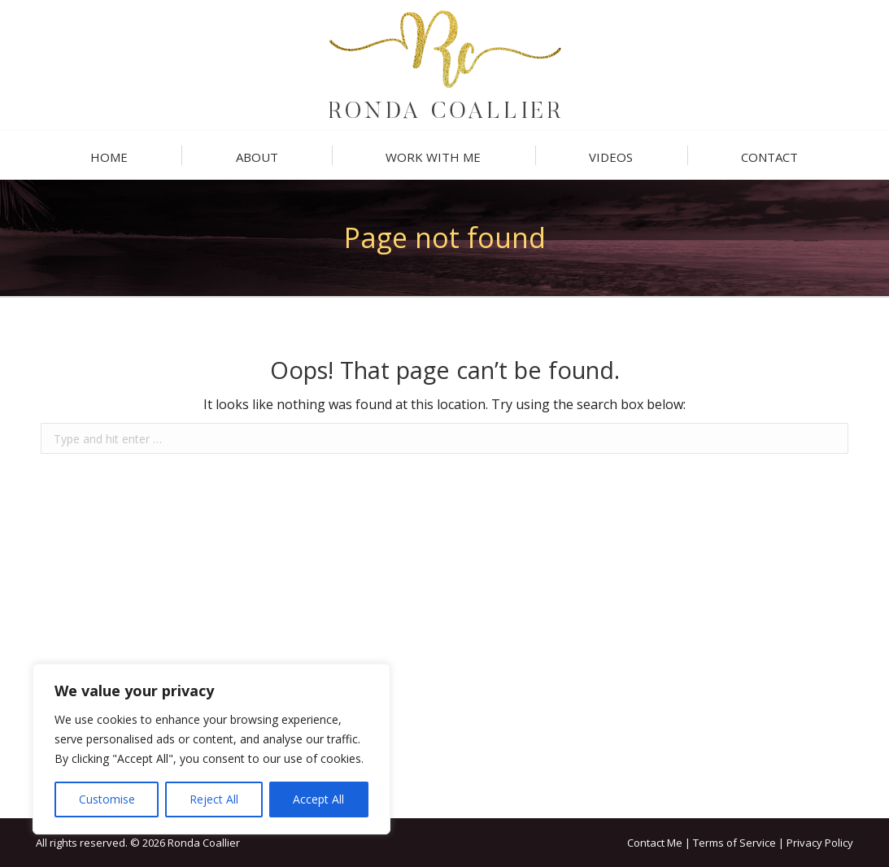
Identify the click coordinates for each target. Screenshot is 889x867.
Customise (107, 799)
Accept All (318, 799)
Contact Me (654, 842)
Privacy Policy (820, 842)
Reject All (214, 799)
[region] (211, 749)
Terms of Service (734, 842)
